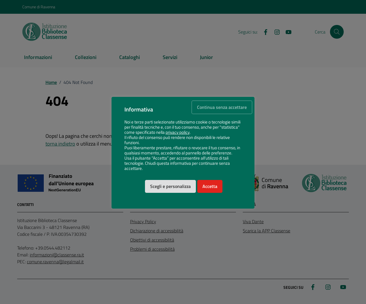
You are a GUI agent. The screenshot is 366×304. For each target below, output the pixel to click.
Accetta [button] (209, 186)
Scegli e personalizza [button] (170, 186)
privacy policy (178, 132)
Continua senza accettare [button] (222, 107)
